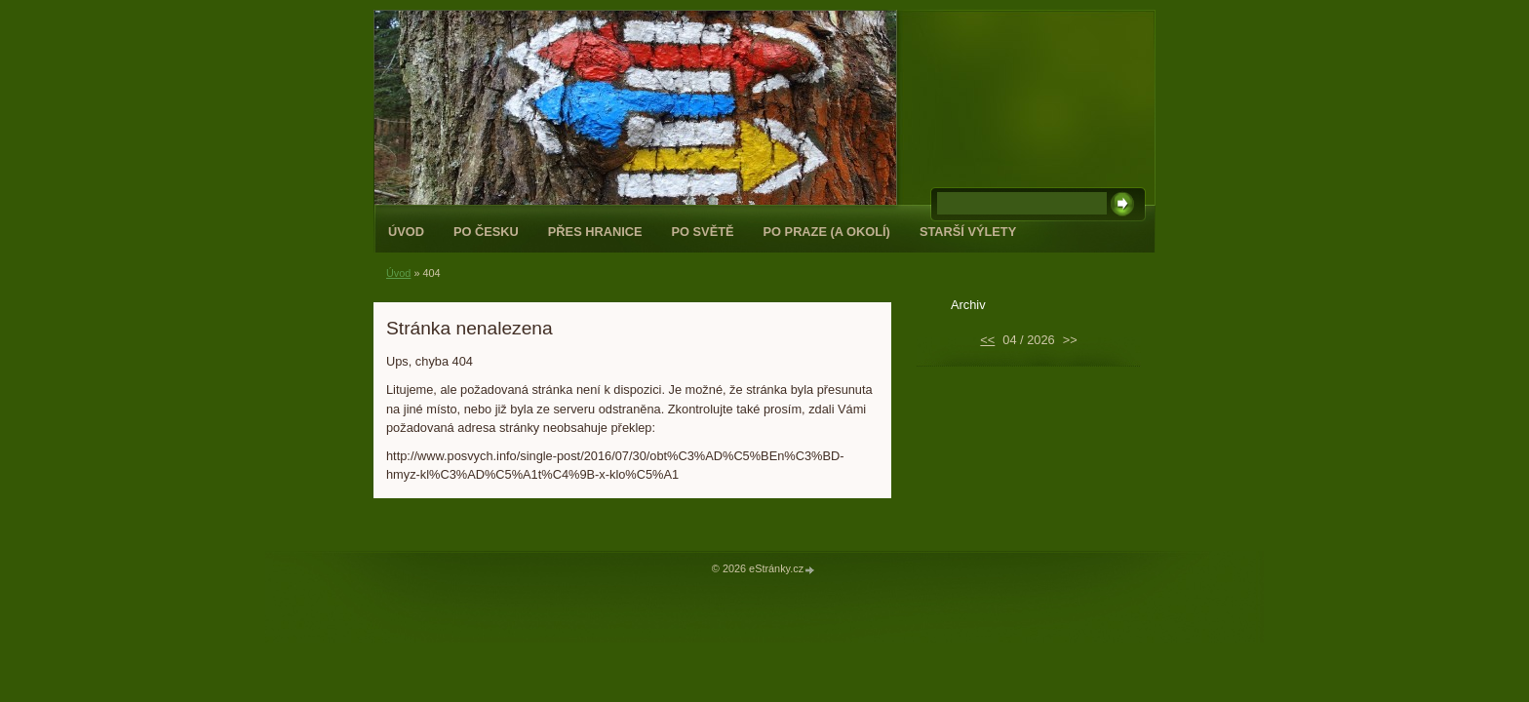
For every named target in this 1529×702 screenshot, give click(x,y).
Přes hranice (595, 231)
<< (987, 339)
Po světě (703, 231)
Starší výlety (968, 231)
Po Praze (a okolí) (827, 231)
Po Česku (486, 231)
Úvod (406, 231)
